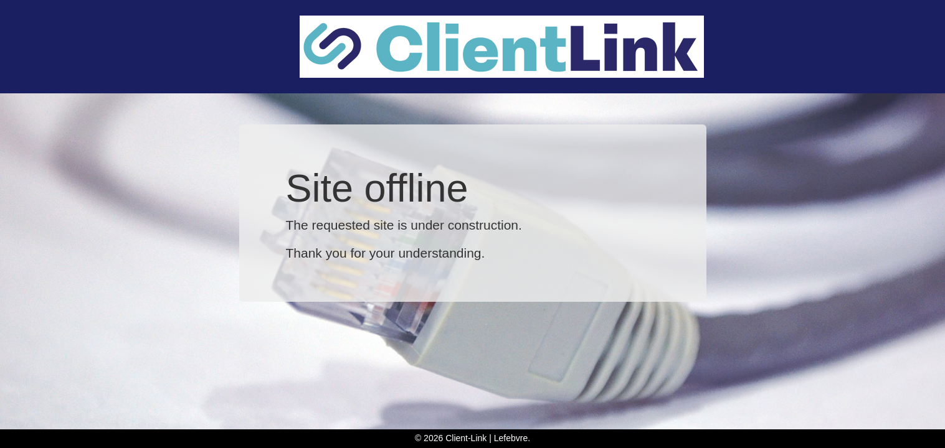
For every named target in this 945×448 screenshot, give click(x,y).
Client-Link (466, 438)
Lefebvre (511, 438)
